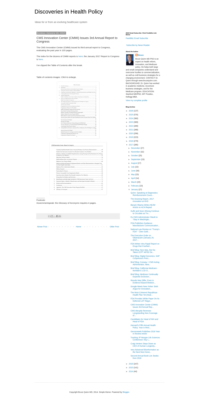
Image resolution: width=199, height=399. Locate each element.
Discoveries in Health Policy (69, 12)
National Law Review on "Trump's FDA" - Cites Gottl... (145, 230)
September (136, 159)
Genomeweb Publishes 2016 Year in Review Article (145, 332)
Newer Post (42, 227)
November (135, 152)
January (134, 189)
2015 (131, 367)
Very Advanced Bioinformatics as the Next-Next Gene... (145, 351)
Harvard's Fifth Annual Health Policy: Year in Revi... (143, 326)
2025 (131, 115)
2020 (131, 133)
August (134, 163)
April (133, 178)
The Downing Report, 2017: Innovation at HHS (142, 200)
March (134, 182)
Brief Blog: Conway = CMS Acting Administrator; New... (145, 263)
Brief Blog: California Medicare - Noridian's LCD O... (144, 269)
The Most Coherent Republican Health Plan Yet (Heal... (144, 293)
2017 (131, 145)
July (133, 167)
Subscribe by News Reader (138, 45)
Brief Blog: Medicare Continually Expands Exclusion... (144, 275)
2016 (131, 364)
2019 (131, 137)
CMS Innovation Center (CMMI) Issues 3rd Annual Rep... (144, 306)
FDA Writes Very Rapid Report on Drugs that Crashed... (145, 245)
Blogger (126, 392)
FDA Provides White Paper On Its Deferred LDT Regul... (145, 299)
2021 (131, 130)
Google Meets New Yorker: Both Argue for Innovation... (144, 287)
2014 (131, 371)
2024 (131, 118)
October (134, 155)
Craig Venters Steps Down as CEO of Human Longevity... (143, 345)
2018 (131, 141)
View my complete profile (136, 100)
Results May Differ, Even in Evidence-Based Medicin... (143, 281)
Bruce (141, 55)
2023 (131, 122)
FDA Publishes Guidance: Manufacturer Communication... (145, 224)
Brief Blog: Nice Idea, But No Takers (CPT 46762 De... (143, 251)
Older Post (114, 227)
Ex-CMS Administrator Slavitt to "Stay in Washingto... (144, 218)
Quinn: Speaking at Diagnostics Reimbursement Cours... (144, 194)
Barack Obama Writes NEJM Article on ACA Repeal (143, 206)
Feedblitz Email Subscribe (137, 38)
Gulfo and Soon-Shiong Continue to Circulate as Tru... (145, 212)
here (80, 56)
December (135, 148)
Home (78, 227)
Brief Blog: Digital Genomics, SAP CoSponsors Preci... (145, 257)
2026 (131, 111)
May (133, 174)
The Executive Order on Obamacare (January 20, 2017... (142, 237)
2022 (131, 126)
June (133, 171)
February (135, 186)
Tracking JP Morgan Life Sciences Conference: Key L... (145, 338)
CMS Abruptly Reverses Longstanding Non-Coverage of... (144, 313)
